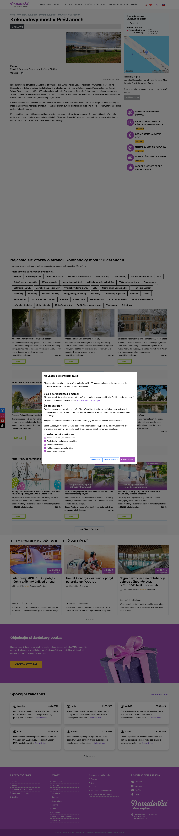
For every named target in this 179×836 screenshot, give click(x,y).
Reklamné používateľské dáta (60, 448)
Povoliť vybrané (111, 460)
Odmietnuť (95, 460)
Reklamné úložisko (55, 445)
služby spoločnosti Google (88, 400)
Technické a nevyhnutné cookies (61, 438)
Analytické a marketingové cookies (62, 441)
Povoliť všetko (127, 460)
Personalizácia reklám (56, 451)
